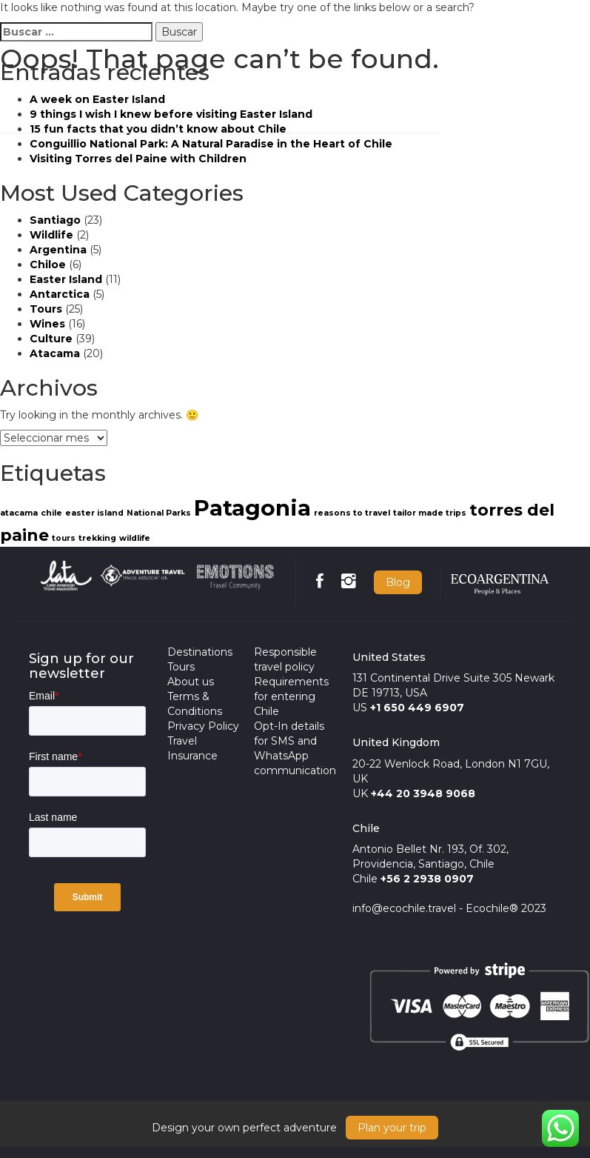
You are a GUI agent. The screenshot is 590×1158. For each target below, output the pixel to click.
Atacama (55, 353)
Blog (398, 582)
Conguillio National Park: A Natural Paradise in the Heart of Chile (211, 143)
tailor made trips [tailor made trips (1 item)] (429, 513)
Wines (47, 323)
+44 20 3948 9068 (423, 793)
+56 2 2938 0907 (427, 878)
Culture (51, 338)
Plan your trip (392, 1127)
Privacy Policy (203, 726)
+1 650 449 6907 (417, 707)
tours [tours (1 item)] (64, 538)
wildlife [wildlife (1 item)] (134, 538)
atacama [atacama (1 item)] (19, 513)
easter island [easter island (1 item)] (94, 513)
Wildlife (51, 235)
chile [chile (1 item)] (51, 513)
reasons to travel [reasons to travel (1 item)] (352, 513)
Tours (46, 309)
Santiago (55, 220)
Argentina (58, 249)
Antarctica (60, 294)
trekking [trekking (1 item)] (97, 538)
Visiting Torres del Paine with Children (138, 158)
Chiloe (48, 264)
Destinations (199, 652)
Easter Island (66, 279)
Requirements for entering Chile (291, 696)
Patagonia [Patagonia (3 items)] (252, 508)
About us (190, 681)
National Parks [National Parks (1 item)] (159, 513)
